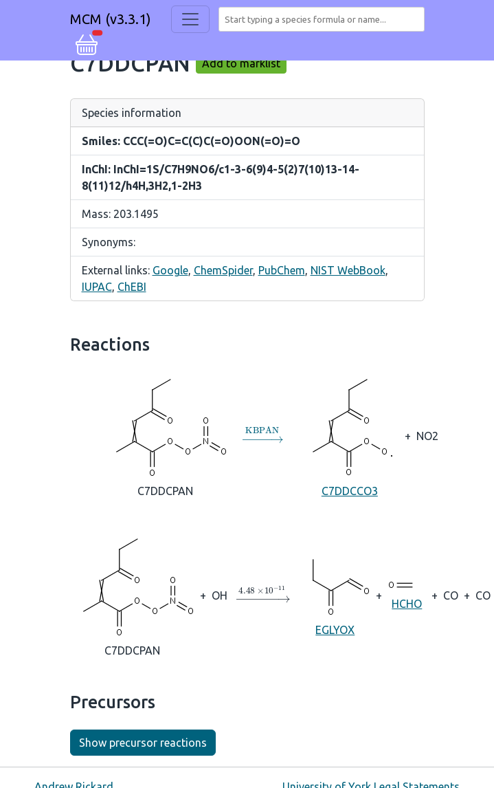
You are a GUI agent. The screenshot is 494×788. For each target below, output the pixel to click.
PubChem (281, 270)
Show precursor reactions (143, 742)
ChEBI (131, 287)
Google (170, 270)
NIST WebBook (348, 270)
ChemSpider (223, 270)
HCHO (407, 594)
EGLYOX (335, 594)
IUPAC (97, 287)
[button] (87, 42)
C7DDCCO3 (349, 435)
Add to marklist (241, 63)
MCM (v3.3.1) (110, 19)
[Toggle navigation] (190, 19)
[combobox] (324, 19)
